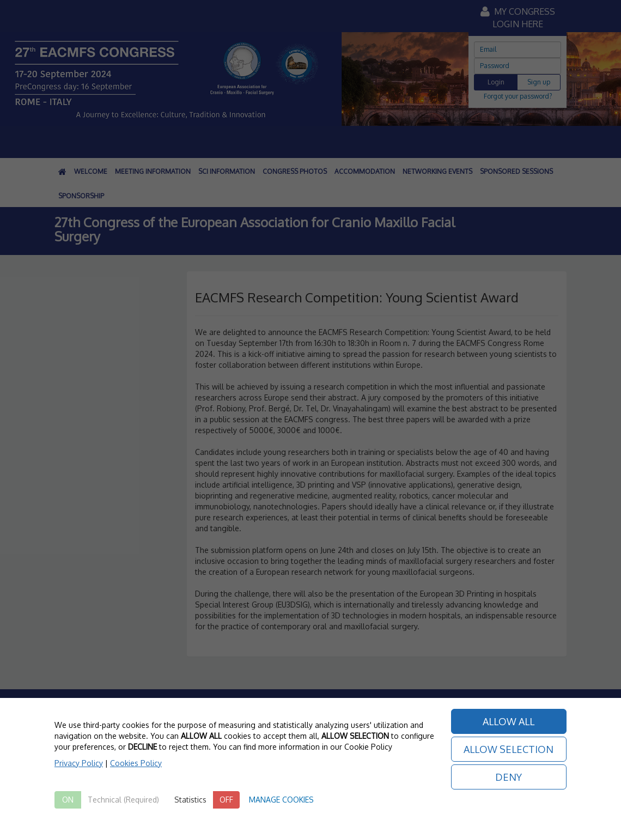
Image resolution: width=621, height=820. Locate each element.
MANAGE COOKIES (281, 799)
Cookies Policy (136, 763)
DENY (508, 777)
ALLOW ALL (508, 721)
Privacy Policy (78, 763)
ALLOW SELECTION (508, 749)
